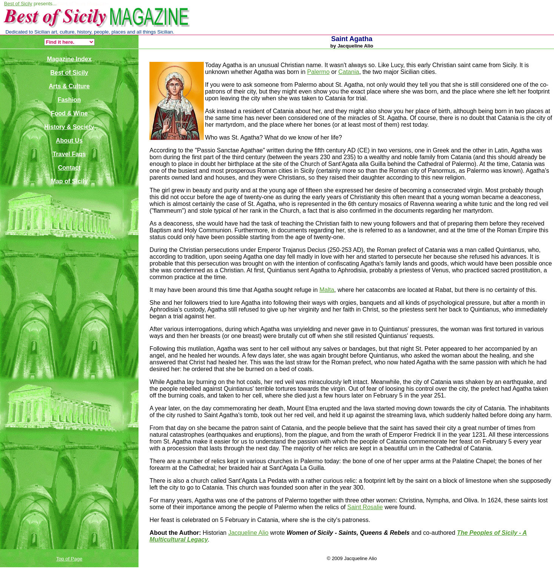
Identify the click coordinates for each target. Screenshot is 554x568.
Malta (326, 290)
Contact (69, 167)
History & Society (69, 127)
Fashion (69, 100)
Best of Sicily (18, 3)
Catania (348, 72)
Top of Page (69, 559)
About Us (69, 140)
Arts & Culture (69, 86)
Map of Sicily (69, 181)
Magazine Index (69, 59)
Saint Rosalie (365, 507)
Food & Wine (69, 113)
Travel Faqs (69, 154)
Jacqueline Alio (248, 533)
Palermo (318, 72)
